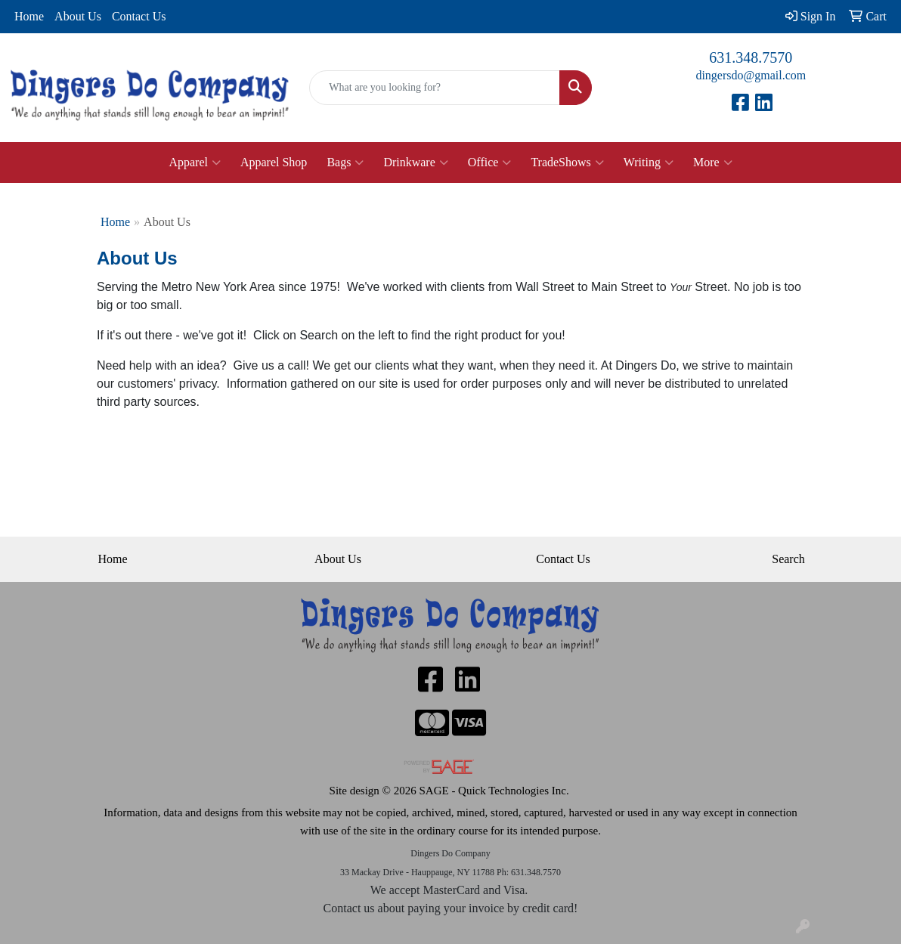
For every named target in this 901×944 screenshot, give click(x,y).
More (712, 162)
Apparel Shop (273, 162)
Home (29, 16)
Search (788, 558)
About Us (77, 16)
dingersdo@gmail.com (750, 75)
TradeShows (567, 162)
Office (490, 162)
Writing (648, 162)
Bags (345, 162)
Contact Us (139, 16)
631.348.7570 (750, 57)
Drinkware (415, 162)
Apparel (195, 162)
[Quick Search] (434, 87)
